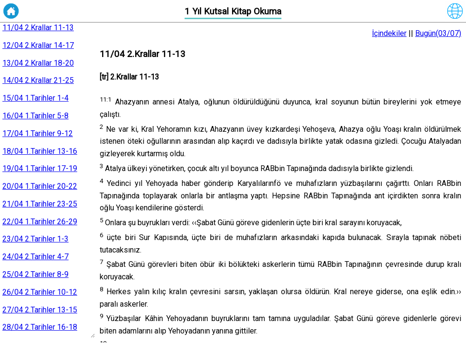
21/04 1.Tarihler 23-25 (39, 203)
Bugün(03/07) (438, 33)
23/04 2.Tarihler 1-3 (35, 238)
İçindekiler (389, 33)
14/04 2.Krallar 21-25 (38, 80)
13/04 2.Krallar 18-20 (38, 63)
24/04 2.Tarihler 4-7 (35, 256)
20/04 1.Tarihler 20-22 (39, 186)
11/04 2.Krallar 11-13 (38, 27)
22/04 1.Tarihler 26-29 (39, 221)
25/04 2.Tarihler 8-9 (35, 274)
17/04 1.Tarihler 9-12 (37, 133)
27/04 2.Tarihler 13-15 (39, 309)
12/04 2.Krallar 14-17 (38, 45)
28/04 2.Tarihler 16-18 (39, 327)
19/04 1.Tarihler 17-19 (39, 168)
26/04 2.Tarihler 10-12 (39, 292)
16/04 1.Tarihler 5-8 (35, 115)
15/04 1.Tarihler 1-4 (35, 98)
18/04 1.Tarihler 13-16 (39, 151)
